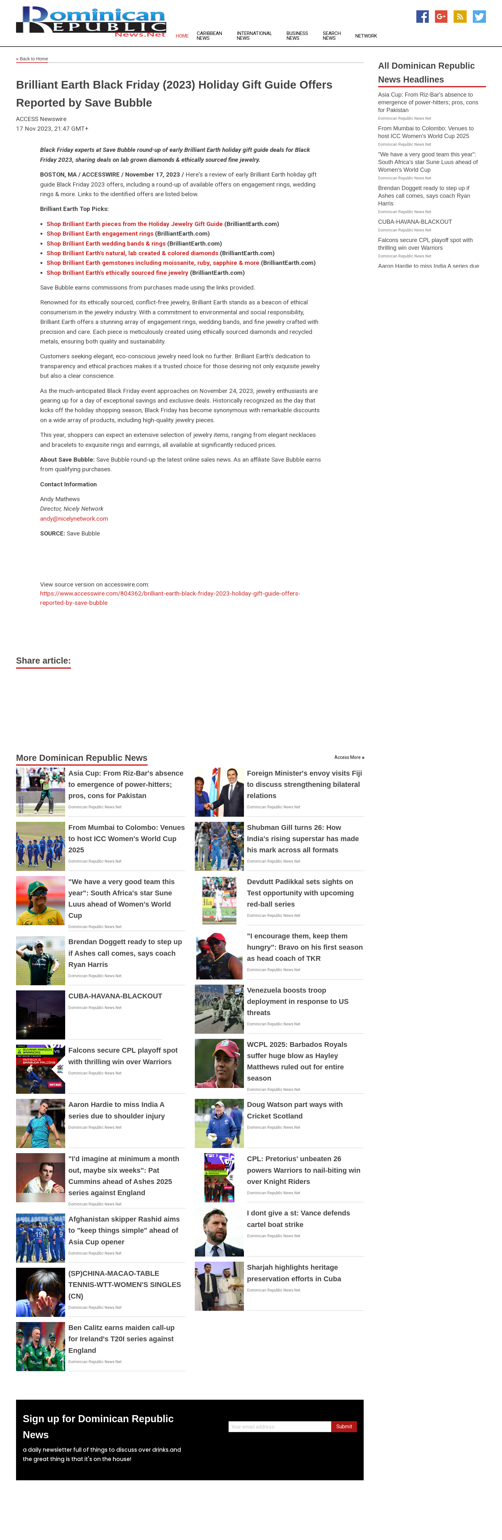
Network (366, 36)
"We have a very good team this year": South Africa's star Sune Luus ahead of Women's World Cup (428, 162)
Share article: (43, 661)
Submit (344, 1426)
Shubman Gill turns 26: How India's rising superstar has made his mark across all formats (303, 838)
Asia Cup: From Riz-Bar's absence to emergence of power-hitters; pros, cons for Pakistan (126, 784)
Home (182, 36)
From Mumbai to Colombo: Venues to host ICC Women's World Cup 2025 (126, 838)
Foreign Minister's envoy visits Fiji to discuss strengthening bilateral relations (304, 784)
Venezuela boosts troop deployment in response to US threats (298, 1001)
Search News (332, 36)
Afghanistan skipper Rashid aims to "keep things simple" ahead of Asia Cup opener (124, 1230)
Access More (347, 757)
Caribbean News (209, 36)
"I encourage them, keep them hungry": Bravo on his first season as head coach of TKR (305, 947)
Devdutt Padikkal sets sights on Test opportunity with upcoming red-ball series (300, 893)
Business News (297, 36)
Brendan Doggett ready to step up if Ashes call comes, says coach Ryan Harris (125, 953)
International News (254, 36)
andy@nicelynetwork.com (74, 518)
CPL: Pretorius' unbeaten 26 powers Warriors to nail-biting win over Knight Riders (304, 1170)
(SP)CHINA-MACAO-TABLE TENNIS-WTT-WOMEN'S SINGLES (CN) (124, 1284)
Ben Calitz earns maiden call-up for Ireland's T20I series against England (121, 1339)
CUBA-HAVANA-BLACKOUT (115, 996)
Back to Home (32, 59)
